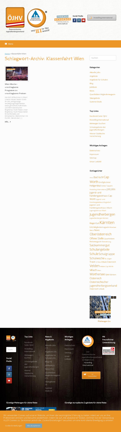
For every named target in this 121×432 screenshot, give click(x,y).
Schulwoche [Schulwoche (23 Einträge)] (97, 258)
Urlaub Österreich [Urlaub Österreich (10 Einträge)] (108, 262)
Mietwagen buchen (97, 123)
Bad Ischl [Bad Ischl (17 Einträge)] (98, 177)
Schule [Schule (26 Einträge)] (94, 254)
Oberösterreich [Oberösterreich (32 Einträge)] (101, 234)
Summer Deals (96, 101)
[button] (115, 297)
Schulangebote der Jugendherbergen (98, 128)
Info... (8, 121)
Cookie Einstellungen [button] (13, 425)
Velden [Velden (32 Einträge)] (95, 266)
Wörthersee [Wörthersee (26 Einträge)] (97, 274)
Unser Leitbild (95, 161)
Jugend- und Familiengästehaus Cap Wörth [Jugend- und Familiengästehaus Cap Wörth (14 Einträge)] (101, 196)
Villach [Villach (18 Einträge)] (93, 270)
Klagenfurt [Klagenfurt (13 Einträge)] (94, 223)
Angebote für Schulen (99, 79)
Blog (91, 83)
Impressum (94, 154)
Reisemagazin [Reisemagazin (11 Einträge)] (96, 241)
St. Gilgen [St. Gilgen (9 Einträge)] (108, 258)
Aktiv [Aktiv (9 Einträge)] (91, 177)
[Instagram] (79, 20)
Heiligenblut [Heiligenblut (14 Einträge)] (95, 185)
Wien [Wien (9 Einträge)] (99, 270)
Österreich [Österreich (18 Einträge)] (96, 278)
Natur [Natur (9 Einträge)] (92, 230)
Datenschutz (95, 150)
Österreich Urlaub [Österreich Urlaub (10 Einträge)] (97, 289)
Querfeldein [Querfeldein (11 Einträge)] (109, 238)
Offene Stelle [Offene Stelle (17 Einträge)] (97, 238)
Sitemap (93, 158)
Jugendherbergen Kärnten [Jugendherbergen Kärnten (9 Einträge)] (99, 218)
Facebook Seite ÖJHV (98, 116)
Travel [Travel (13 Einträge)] (92, 261)
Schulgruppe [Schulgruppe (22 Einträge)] (107, 254)
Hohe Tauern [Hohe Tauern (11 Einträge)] (106, 186)
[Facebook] (75, 20)
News (92, 90)
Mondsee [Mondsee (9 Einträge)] (113, 227)
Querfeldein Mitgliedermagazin (102, 94)
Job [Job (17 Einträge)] (108, 189)
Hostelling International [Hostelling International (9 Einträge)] (98, 189)
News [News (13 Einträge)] (97, 230)
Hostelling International (99, 120)
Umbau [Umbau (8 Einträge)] (98, 262)
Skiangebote (95, 98)
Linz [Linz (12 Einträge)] (91, 227)
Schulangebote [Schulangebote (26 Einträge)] (99, 249)
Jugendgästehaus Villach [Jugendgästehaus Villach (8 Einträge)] (98, 211)
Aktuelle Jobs (95, 72)
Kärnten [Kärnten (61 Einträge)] (107, 222)
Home (7, 53)
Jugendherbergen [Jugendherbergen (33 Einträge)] (102, 214)
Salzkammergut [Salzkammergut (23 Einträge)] (100, 245)
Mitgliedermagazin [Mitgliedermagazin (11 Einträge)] (101, 227)
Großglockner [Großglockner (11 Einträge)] (105, 182)
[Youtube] (83, 20)
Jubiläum (93, 87)
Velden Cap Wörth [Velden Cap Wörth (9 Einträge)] (106, 266)
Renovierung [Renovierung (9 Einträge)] (106, 241)
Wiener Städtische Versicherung (97, 134)
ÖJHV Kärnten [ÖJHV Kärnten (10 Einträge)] (110, 274)
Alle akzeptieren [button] (33, 425)
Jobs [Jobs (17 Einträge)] (113, 189)
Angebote (94, 76)
